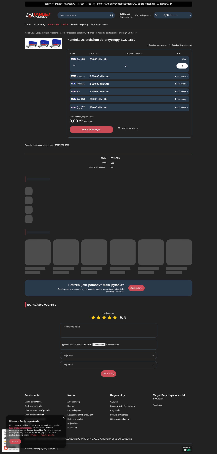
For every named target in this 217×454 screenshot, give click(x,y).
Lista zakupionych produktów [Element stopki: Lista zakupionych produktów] (80, 415)
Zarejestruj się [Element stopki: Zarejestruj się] (74, 402)
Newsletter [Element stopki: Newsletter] (72, 428)
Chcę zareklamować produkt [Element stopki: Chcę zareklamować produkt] (37, 410)
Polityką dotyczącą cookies (20, 428)
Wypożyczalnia (99, 24)
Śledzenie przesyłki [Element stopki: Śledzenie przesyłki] (33, 406)
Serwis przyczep (80, 24)
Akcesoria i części (58, 24)
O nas (28, 24)
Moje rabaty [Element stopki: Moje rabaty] (73, 423)
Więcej (102, 167)
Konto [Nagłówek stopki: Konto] (71, 395)
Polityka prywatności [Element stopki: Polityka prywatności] (119, 415)
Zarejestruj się (126, 17)
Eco (112, 163)
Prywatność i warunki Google (42, 435)
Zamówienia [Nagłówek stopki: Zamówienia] (32, 395)
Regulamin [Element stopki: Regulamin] (115, 410)
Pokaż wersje (180, 76)
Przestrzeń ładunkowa (76, 33)
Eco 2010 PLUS (81, 107)
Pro (78, 91)
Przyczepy (39, 24)
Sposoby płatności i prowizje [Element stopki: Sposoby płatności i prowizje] (122, 406)
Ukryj (184, 59)
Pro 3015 (81, 84)
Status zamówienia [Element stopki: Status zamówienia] (33, 402)
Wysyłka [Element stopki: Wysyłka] (114, 402)
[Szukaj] (111, 15)
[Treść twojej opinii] (108, 330)
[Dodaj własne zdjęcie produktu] (111, 344)
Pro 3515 (81, 76)
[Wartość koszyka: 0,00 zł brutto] (173, 15)
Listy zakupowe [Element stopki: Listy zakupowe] (74, 410)
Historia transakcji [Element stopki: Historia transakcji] (75, 419)
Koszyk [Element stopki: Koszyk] (71, 406)
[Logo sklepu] (38, 15)
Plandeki (91, 33)
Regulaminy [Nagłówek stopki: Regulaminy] (117, 395)
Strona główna (42, 33)
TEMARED (115, 158)
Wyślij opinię (108, 373)
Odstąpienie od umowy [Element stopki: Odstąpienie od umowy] (120, 419)
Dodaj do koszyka (91, 129)
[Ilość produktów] (182, 65)
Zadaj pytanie (136, 288)
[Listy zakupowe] (143, 15)
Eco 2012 (81, 99)
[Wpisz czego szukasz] (86, 15)
